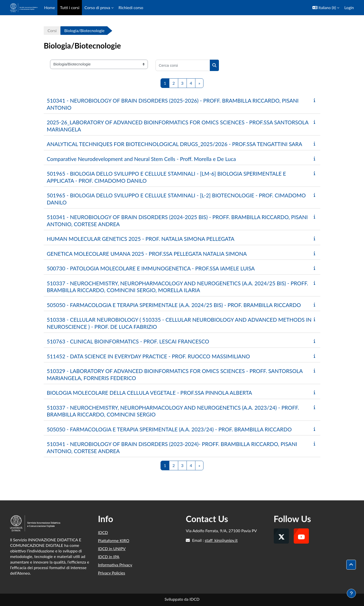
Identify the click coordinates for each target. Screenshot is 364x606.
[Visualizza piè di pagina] (351, 593)
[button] (325, 7)
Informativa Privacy (115, 564)
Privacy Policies (111, 572)
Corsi (52, 30)
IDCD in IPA (109, 556)
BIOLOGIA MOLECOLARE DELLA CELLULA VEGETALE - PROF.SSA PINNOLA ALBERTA (149, 392)
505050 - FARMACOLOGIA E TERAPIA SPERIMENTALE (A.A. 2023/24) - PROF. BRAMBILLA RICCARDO (169, 429)
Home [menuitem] (49, 7)
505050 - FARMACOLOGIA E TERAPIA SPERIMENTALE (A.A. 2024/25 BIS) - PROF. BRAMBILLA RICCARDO (174, 305)
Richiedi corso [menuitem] (131, 7)
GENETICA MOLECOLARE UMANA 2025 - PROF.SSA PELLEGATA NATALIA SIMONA (147, 253)
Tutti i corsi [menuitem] (69, 7)
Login (349, 7)
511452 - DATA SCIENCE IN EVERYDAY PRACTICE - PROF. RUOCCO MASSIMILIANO (148, 356)
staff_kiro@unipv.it (221, 540)
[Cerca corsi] (182, 65)
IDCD (103, 532)
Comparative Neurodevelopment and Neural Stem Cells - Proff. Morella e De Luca (141, 159)
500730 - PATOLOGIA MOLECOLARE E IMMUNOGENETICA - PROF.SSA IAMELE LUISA (151, 268)
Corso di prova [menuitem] (97, 7)
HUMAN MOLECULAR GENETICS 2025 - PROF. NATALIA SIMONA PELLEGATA (140, 239)
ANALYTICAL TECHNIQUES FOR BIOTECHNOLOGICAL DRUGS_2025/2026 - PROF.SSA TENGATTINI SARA (174, 144)
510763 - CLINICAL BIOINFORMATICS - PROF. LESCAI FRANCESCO (128, 341)
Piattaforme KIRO (113, 540)
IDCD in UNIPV (112, 548)
